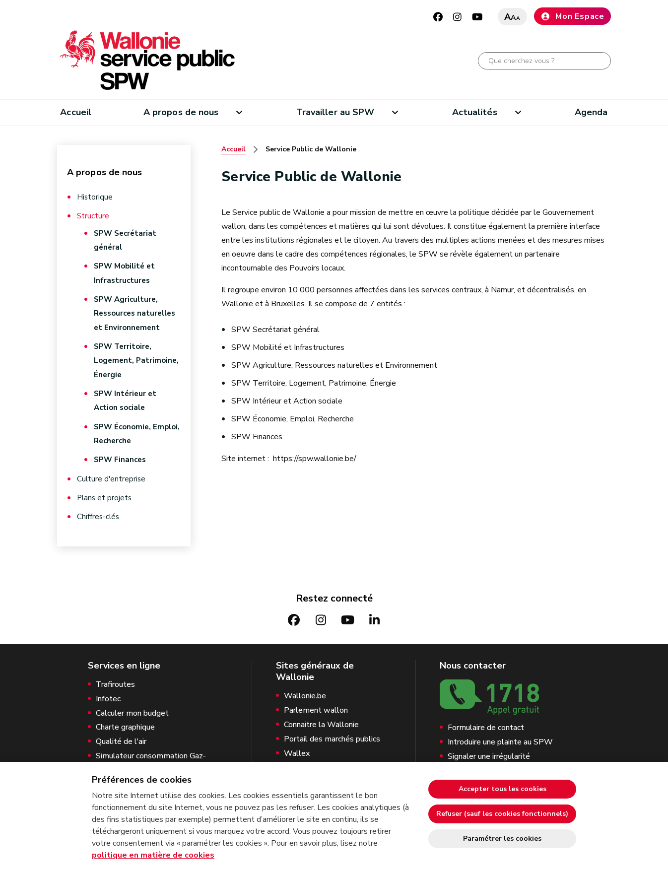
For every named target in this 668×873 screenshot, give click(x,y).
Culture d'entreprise (111, 476)
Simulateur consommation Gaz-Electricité (151, 758)
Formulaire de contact (486, 725)
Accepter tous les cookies (502, 789)
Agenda (591, 112)
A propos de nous (180, 112)
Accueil (75, 112)
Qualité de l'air (121, 739)
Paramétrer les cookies (502, 838)
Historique (95, 197)
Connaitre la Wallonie (321, 722)
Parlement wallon (316, 708)
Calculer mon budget (132, 711)
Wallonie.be (305, 694)
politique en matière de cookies (153, 855)
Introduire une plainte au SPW (500, 740)
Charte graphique (125, 725)
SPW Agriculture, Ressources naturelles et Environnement (134, 313)
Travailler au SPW (335, 112)
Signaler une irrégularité (489, 754)
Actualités (474, 112)
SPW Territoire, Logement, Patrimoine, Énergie (136, 359)
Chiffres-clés (98, 514)
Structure (93, 216)
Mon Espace (572, 16)
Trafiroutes (115, 682)
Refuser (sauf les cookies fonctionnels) (502, 813)
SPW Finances (120, 458)
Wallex (297, 751)
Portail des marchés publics (332, 737)
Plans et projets (104, 495)
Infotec (108, 696)
